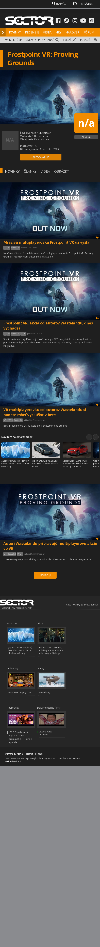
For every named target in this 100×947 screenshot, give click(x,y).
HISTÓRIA (16, 39)
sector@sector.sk (13, 761)
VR (9, 248)
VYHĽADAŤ (48, 39)
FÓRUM (88, 32)
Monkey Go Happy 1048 (19, 692)
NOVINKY (14, 32)
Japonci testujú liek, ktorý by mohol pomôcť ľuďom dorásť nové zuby (20, 650)
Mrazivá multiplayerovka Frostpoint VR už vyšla (46, 242)
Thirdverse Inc (41, 136)
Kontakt (38, 753)
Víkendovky (44, 692)
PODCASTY (30, 39)
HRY (58, 32)
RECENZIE (32, 32)
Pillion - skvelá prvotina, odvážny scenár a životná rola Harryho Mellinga (51, 650)
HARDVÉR (72, 32)
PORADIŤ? (85, 39)
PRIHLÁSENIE (86, 3)
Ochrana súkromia (14, 753)
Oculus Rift (15, 248)
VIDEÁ (47, 32)
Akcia (33, 132)
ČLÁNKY (30, 171)
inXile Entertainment (39, 139)
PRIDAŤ (67, 39)
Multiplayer (45, 132)
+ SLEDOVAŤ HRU (40, 157)
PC (5, 248)
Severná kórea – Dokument (46, 733)
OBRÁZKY (61, 171)
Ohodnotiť (86, 137)
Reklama (29, 753)
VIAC (45, 575)
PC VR (23, 334)
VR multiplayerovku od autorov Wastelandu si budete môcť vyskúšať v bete (44, 412)
